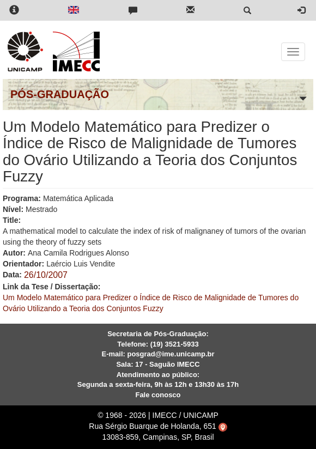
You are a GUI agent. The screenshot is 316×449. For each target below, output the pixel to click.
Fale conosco (157, 395)
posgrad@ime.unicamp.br (170, 354)
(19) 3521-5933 (174, 344)
